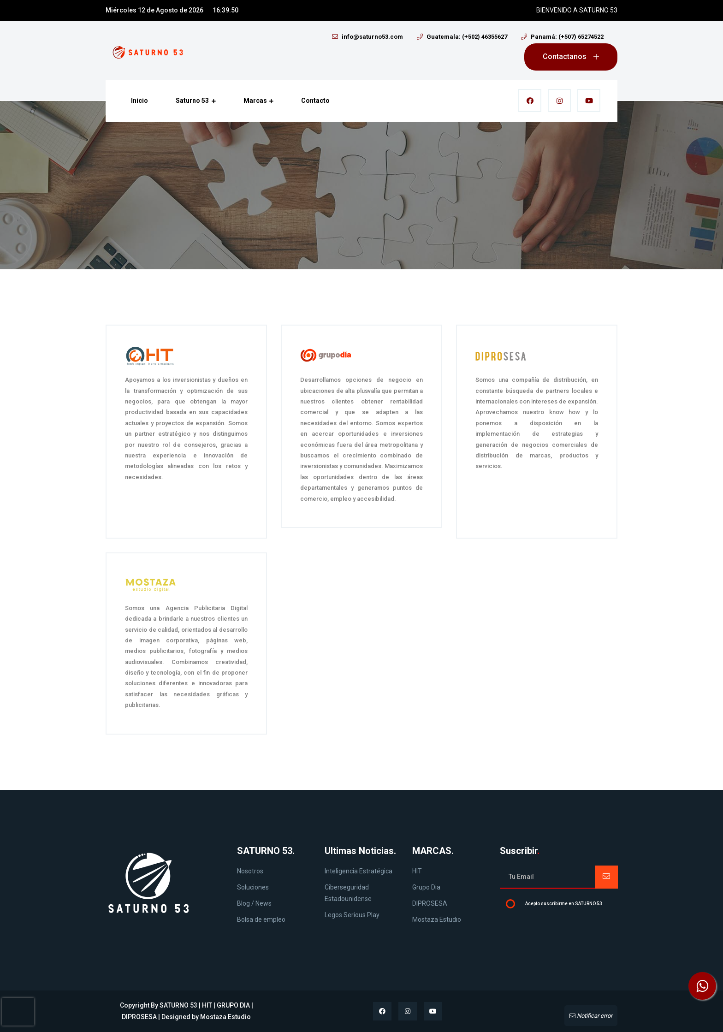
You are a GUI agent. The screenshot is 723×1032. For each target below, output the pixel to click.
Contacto (315, 100)
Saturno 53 (196, 101)
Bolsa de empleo (261, 919)
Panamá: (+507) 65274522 (562, 36)
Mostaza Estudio (436, 919)
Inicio (139, 100)
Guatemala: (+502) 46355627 (462, 36)
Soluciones (253, 887)
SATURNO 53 (178, 1005)
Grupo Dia (426, 887)
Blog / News (254, 903)
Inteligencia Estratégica (358, 871)
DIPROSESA (429, 903)
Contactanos (571, 56)
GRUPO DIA (233, 1005)
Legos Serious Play (352, 915)
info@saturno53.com (367, 36)
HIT (417, 871)
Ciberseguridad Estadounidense (348, 893)
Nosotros (250, 871)
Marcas (258, 101)
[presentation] (18, 1012)
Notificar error (590, 1015)
